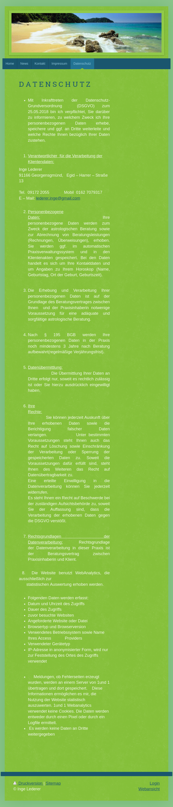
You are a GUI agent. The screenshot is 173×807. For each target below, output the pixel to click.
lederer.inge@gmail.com (58, 198)
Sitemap (53, 783)
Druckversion (28, 783)
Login (155, 783)
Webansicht (149, 789)
